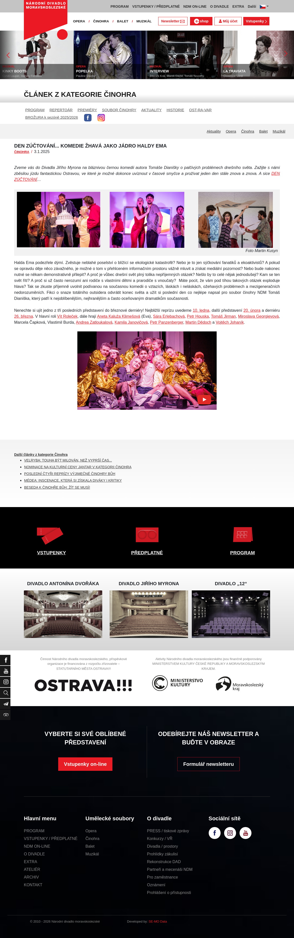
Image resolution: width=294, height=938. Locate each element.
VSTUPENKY (51, 552)
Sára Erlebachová (169, 316)
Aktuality (214, 131)
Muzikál (279, 131)
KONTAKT (33, 885)
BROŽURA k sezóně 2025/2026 (51, 117)
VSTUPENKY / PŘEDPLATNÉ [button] (156, 6)
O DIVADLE (34, 854)
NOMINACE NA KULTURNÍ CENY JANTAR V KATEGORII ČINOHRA (77, 467)
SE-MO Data (158, 921)
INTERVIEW (159, 71)
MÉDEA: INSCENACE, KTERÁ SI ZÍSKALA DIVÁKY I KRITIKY (73, 480)
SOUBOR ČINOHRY (119, 110)
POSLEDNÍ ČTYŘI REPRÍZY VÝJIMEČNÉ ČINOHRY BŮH (69, 474)
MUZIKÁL (143, 21)
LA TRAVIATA (234, 71)
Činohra (247, 131)
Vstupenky (256, 21)
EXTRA (30, 862)
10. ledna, (201, 310)
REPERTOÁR (61, 110)
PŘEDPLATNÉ (147, 552)
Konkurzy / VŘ (159, 838)
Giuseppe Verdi (233, 75)
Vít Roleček (67, 316)
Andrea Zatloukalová (94, 322)
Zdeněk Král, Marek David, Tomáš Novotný (177, 75)
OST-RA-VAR (200, 110)
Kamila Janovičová (131, 322)
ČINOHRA (101, 21)
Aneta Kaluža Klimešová (118, 316)
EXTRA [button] (238, 6)
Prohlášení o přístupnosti (169, 892)
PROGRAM (35, 110)
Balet (263, 131)
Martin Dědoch (198, 322)
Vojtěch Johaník (230, 322)
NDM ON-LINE (37, 846)
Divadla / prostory (162, 846)
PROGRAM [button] (119, 6)
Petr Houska (198, 316)
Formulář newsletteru (208, 764)
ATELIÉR (32, 869)
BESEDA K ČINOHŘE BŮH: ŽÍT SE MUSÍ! (57, 487)
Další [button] (252, 6)
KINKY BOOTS (14, 71)
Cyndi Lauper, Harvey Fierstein (22, 75)
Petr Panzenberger (166, 322)
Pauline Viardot (86, 75)
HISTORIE (175, 110)
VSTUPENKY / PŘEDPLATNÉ (50, 838)
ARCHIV (31, 877)
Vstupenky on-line (85, 764)
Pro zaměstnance (162, 877)
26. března (23, 316)
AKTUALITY (151, 110)
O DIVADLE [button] (219, 6)
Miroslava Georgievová (258, 316)
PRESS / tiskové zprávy (168, 831)
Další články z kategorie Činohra (41, 455)
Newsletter (172, 21)
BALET (122, 21)
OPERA (79, 21)
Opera (231, 131)
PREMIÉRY (87, 110)
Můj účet (228, 21)
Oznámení (156, 885)
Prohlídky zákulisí (162, 854)
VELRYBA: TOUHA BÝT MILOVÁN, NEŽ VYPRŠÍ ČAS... (68, 460)
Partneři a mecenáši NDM (170, 869)
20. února (252, 310)
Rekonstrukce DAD (164, 862)
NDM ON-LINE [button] (194, 6)
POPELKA (84, 71)
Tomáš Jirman (223, 316)
